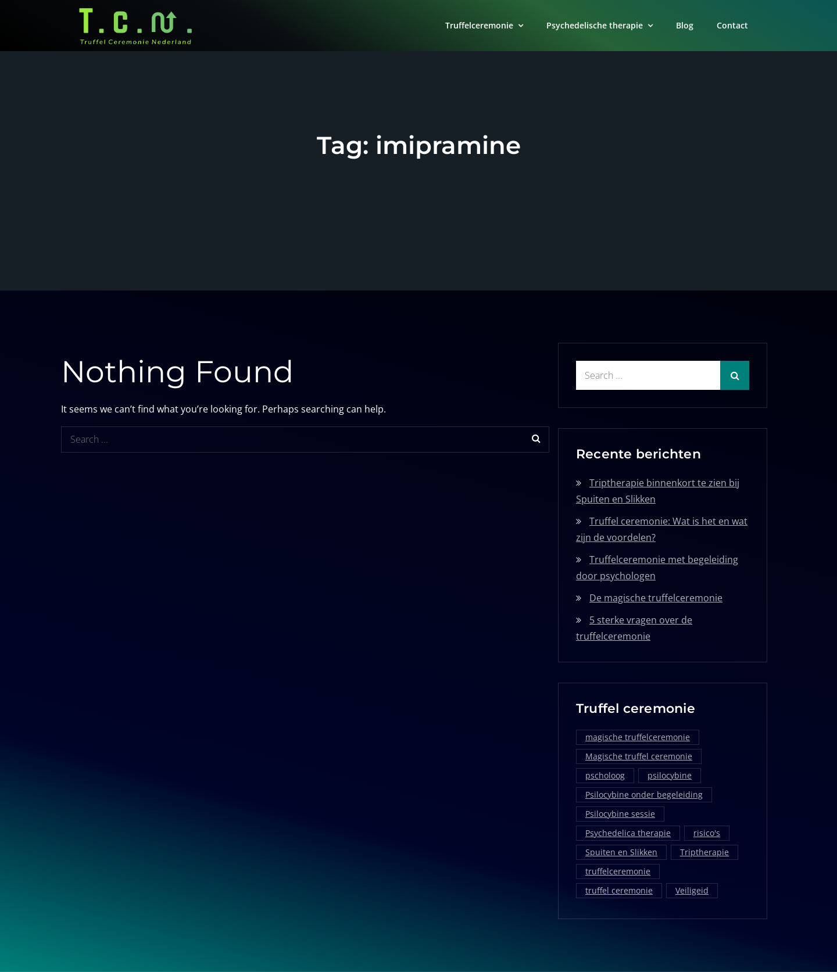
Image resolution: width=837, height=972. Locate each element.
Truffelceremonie (479, 25)
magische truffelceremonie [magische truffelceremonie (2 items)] (637, 737)
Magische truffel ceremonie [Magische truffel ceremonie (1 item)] (638, 756)
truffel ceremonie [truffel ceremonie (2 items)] (619, 890)
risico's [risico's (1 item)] (706, 832)
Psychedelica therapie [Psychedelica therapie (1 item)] (628, 832)
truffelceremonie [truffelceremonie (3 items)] (617, 871)
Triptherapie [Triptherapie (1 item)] (704, 852)
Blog (684, 25)
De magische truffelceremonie (655, 597)
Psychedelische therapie (594, 25)
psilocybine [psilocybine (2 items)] (670, 775)
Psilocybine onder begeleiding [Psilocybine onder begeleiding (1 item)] (644, 794)
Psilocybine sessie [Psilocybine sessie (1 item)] (620, 813)
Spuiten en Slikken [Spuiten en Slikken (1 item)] (621, 852)
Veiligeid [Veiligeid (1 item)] (692, 890)
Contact (732, 25)
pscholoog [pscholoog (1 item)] (605, 775)
